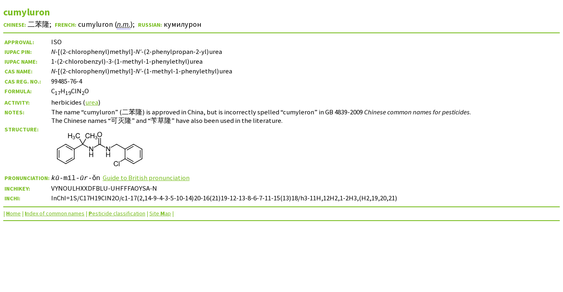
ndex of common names (54, 213)
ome (13, 213)
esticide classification (116, 213)
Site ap (160, 213)
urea (91, 102)
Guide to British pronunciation (146, 177)
